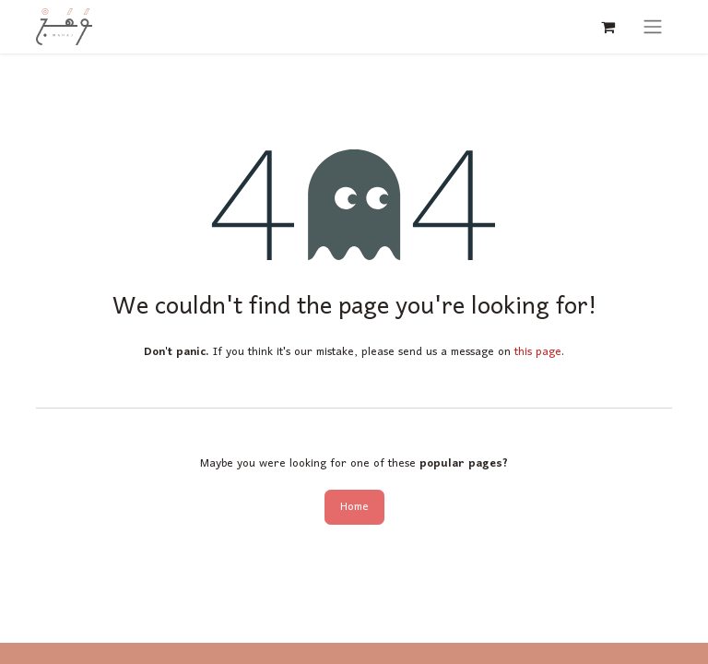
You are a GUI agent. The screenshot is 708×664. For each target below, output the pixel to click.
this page (537, 351)
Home (354, 506)
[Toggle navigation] (652, 26)
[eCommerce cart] (607, 26)
